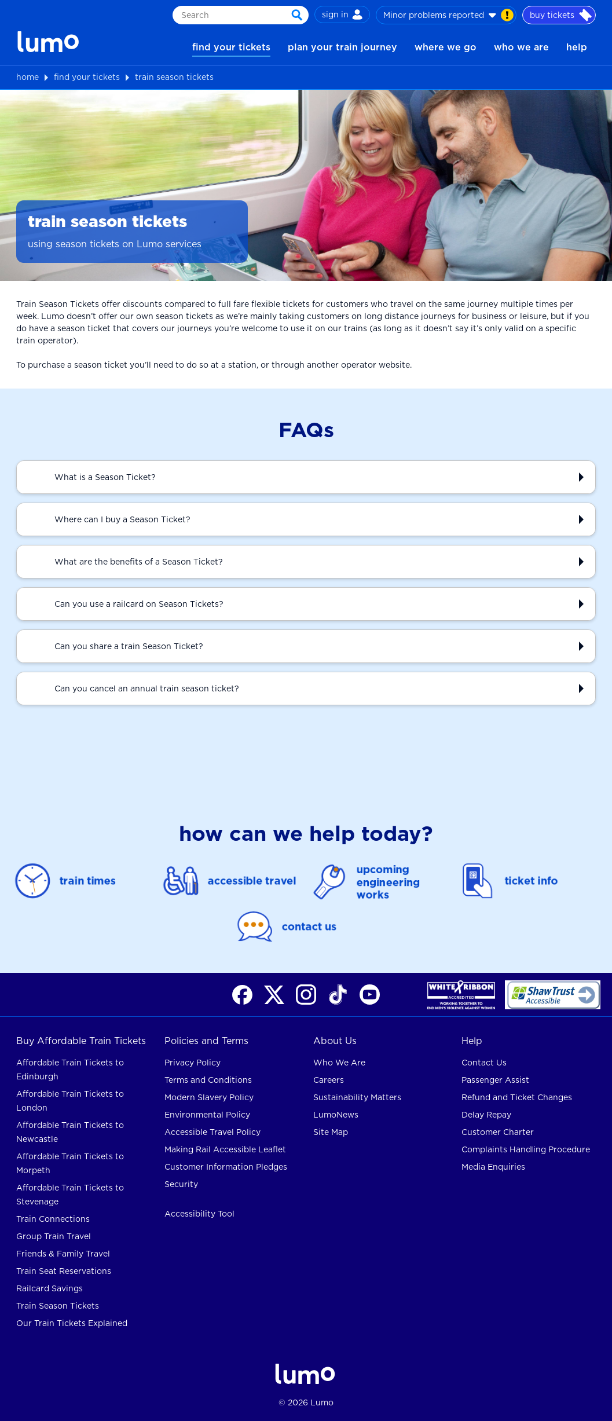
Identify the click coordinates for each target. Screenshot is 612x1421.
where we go (446, 47)
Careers (328, 1080)
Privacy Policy (192, 1062)
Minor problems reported (448, 15)
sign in (342, 14)
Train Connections (53, 1219)
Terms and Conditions (208, 1080)
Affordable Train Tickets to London (70, 1100)
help (576, 47)
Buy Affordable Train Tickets (81, 1040)
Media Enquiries (493, 1166)
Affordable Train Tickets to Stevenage (70, 1194)
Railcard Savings (49, 1288)
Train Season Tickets (57, 1305)
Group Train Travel (53, 1236)
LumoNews (335, 1114)
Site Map (330, 1132)
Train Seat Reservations (63, 1271)
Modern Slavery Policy (209, 1097)
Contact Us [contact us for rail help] (484, 1062)
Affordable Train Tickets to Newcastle (70, 1132)
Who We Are (339, 1062)
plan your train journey (342, 47)
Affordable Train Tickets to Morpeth (70, 1163)
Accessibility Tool (199, 1213)
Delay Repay (486, 1114)
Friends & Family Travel (63, 1253)
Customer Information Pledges (225, 1166)
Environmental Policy (207, 1114)
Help (471, 1040)
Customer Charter (497, 1132)
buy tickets (561, 15)
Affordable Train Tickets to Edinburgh (70, 1069)
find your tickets (231, 47)
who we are (521, 47)
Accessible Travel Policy (212, 1132)
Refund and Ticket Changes (516, 1097)
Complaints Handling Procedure (525, 1149)
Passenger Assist (495, 1080)
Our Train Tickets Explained (71, 1323)
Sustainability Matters (357, 1097)
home (27, 77)
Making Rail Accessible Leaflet (225, 1149)
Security (181, 1184)
